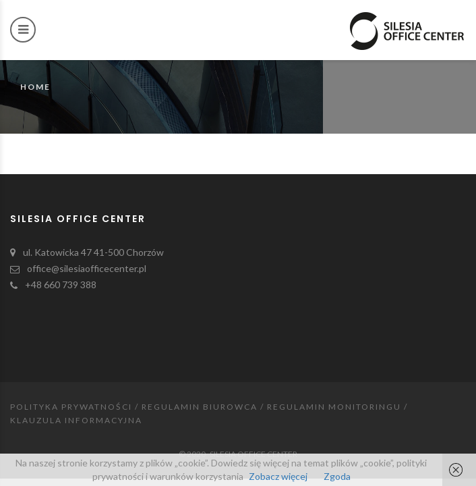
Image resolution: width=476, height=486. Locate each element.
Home (35, 87)
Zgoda (337, 476)
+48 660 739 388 (60, 284)
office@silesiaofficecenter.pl (86, 268)
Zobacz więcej (278, 476)
